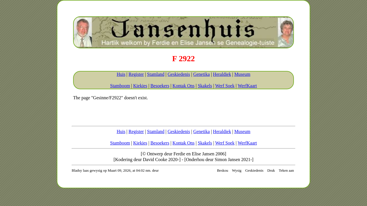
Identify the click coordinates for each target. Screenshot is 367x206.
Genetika (201, 74)
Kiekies (140, 85)
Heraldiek (222, 74)
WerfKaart (247, 85)
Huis (121, 74)
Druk (271, 170)
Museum (242, 74)
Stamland (155, 74)
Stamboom (120, 85)
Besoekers (160, 85)
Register (136, 74)
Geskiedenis (178, 74)
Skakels (205, 85)
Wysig (236, 170)
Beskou (222, 170)
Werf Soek (225, 85)
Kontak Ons (184, 85)
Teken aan (286, 170)
